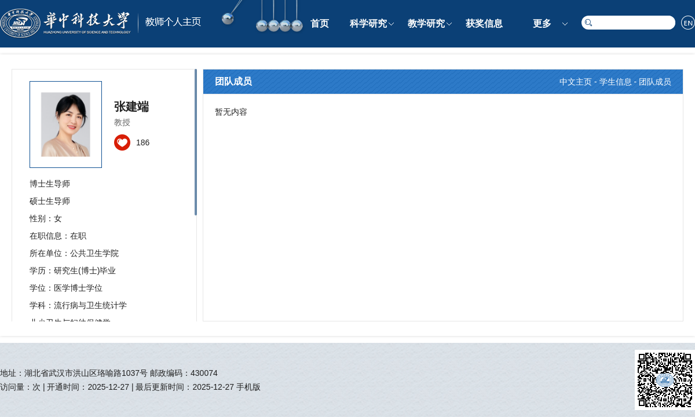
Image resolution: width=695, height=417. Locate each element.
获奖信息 (484, 23)
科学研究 (368, 23)
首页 (319, 23)
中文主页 (575, 81)
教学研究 (426, 23)
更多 (542, 23)
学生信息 (615, 81)
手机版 (248, 387)
